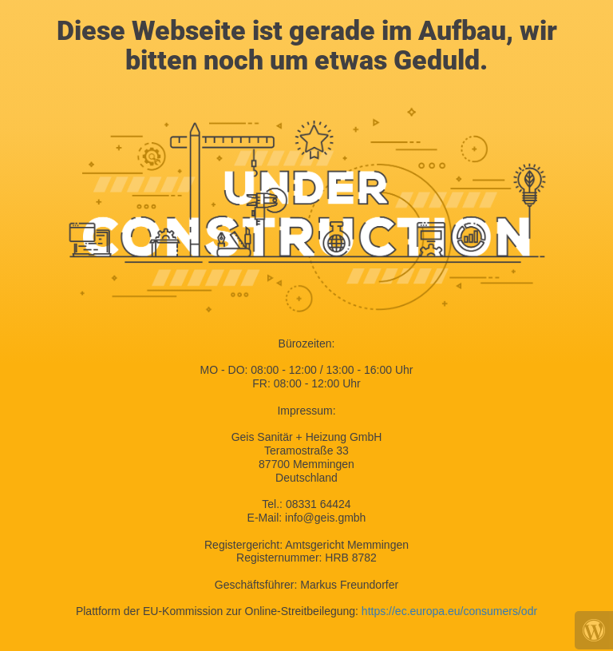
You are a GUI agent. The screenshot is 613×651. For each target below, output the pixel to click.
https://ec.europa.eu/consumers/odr (449, 611)
